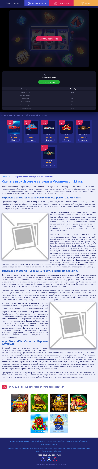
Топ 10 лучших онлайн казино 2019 (36, 441)
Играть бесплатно (49, 38)
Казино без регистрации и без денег (49, 451)
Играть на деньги (49, 82)
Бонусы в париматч (59, 448)
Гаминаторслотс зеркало (43, 448)
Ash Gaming (72, 89)
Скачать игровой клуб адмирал (61, 441)
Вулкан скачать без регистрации (78, 448)
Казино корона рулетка (49, 444)
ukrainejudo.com (12, 3)
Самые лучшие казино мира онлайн (20, 448)
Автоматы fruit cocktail (80, 441)
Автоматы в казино (16, 441)
